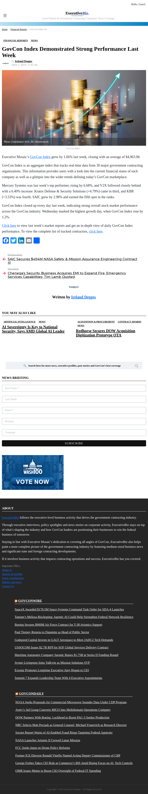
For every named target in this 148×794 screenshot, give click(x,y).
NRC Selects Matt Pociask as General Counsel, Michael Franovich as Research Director (71, 725)
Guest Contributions (13, 578)
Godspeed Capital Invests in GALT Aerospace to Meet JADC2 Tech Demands (64, 640)
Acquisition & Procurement (96, 321)
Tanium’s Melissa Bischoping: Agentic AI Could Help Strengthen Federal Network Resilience (74, 617)
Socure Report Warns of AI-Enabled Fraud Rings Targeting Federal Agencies (64, 732)
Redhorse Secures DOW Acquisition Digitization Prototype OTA (105, 333)
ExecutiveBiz (10, 517)
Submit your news (12, 582)
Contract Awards (129, 321)
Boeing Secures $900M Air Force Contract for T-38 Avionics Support (58, 624)
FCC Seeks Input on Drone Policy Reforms (42, 748)
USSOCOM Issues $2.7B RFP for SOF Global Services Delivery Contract (61, 647)
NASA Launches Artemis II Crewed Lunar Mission (47, 740)
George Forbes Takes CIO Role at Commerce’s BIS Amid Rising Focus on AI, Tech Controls (74, 763)
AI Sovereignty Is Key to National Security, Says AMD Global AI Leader (33, 329)
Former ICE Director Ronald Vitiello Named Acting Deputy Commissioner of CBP (67, 755)
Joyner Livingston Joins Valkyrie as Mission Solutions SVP (52, 662)
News (42, 321)
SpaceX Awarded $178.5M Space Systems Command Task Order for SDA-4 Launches (69, 609)
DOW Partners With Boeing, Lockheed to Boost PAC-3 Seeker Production (62, 717)
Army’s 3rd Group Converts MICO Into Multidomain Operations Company (63, 710)
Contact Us (8, 586)
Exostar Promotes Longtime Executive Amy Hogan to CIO (52, 670)
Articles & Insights (12, 574)
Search (136, 366)
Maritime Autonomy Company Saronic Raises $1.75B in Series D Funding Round (66, 655)
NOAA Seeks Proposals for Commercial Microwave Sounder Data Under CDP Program (71, 702)
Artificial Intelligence (19, 321)
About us (7, 570)
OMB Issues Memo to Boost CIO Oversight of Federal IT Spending (58, 771)
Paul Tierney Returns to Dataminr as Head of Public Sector (52, 632)
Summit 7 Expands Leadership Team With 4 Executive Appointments (58, 678)
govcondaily (31, 693)
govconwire (30, 601)
